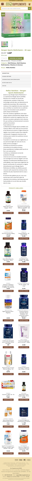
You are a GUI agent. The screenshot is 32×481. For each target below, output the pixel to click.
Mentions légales (20, 462)
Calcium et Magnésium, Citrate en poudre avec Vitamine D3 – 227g (23, 448)
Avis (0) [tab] (4, 85)
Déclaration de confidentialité (16, 466)
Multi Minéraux (12, 63)
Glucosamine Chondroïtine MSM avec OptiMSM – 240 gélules (24, 208)
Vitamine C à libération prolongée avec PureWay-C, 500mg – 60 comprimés (8, 286)
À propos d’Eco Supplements (10, 463)
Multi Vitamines (21, 63)
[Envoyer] (29, 8)
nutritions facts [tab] (7, 82)
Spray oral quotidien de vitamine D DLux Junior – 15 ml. (8, 421)
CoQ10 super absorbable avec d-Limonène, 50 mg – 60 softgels (8, 342)
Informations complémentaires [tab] (11, 79)
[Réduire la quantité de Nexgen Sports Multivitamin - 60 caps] (2, 58)
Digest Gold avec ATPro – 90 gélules (8, 312)
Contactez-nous (22, 463)
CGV (27, 462)
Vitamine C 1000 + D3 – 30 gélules (8, 395)
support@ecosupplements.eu (23, 475)
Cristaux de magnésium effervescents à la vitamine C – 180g (24, 421)
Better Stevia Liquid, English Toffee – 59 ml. (24, 395)
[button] (2, 4)
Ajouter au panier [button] (8, 212)
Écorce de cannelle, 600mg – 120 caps (8, 234)
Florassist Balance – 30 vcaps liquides (23, 234)
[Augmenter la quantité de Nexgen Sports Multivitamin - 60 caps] (6, 58)
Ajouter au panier (16, 58)
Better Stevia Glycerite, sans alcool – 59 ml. (8, 259)
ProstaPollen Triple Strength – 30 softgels (24, 259)
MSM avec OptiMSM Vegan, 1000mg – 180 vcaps (8, 447)
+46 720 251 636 (8, 475)
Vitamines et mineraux (16, 65)
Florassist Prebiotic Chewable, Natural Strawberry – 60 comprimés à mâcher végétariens (24, 314)
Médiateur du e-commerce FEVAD (13, 476)
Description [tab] (5, 73)
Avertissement (10, 465)
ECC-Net (27, 476)
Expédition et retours (9, 462)
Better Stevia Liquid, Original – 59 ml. (8, 207)
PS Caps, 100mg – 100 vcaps (24, 285)
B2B (28, 463)
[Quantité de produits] (4, 58)
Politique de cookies (20, 465)
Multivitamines (5, 65)
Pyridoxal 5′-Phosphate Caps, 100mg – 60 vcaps (23, 368)
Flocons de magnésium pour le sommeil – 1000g (23, 341)
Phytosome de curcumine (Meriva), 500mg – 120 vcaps (8, 369)
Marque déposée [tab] (6, 76)
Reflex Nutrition (10, 67)
